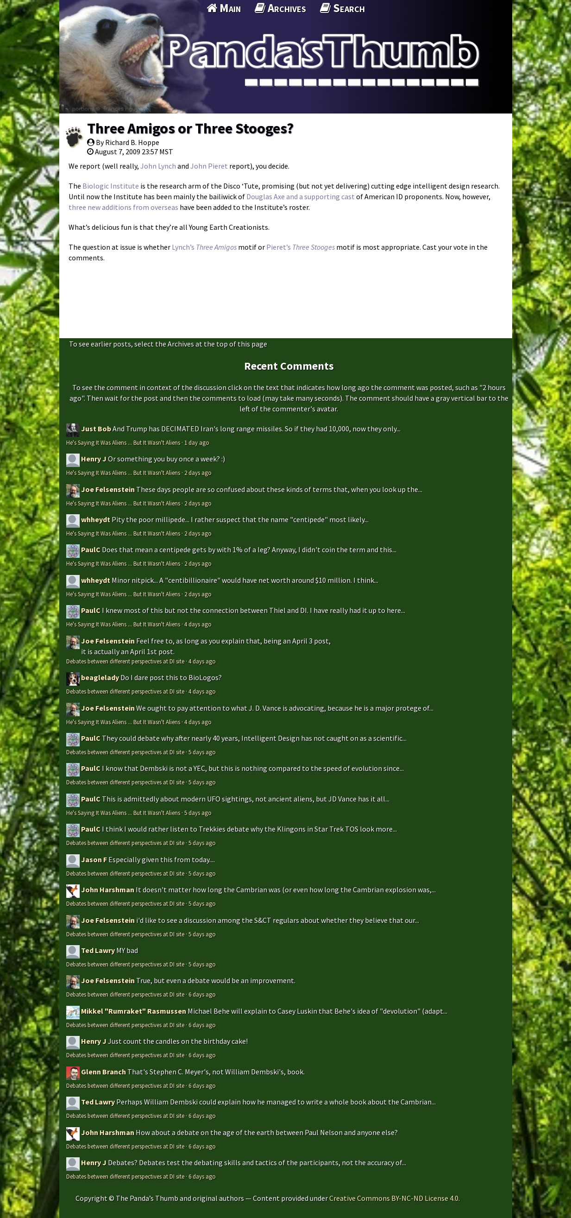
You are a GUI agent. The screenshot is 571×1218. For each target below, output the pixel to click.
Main (224, 7)
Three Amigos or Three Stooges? (190, 128)
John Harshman (107, 889)
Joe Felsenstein (108, 489)
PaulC (90, 549)
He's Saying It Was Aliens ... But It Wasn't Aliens (123, 442)
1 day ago (196, 442)
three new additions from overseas (123, 207)
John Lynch (158, 165)
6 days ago (202, 994)
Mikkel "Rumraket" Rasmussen (133, 1011)
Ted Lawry (98, 950)
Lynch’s (204, 247)
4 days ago (198, 624)
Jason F (94, 859)
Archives (280, 7)
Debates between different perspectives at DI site (125, 661)
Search (342, 7)
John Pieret (209, 165)
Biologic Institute (110, 185)
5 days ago (202, 752)
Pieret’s (300, 247)
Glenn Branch (103, 1071)
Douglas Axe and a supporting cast (300, 196)
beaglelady (100, 677)
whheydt (95, 519)
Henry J (94, 458)
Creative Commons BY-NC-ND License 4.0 (393, 1198)
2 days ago (198, 472)
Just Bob (96, 428)
